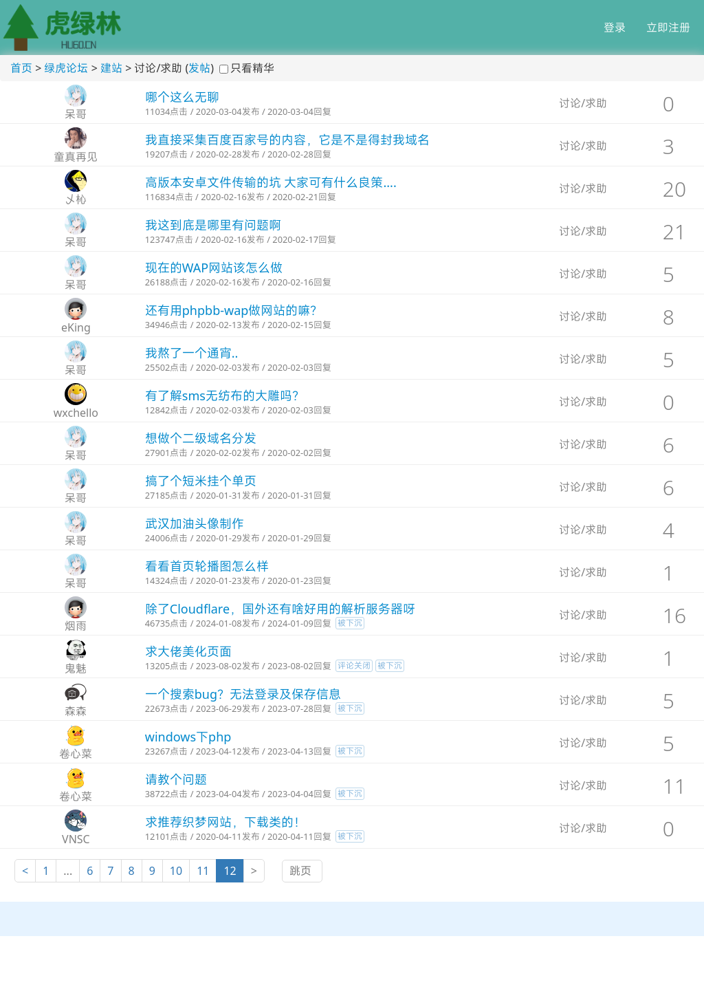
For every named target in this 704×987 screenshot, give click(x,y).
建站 (111, 68)
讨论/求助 (583, 103)
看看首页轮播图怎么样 (207, 566)
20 (674, 189)
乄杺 (76, 199)
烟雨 (76, 625)
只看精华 (252, 68)
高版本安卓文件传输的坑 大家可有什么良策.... (271, 182)
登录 (615, 27)
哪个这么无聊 (182, 97)
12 (229, 870)
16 (674, 615)
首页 (21, 68)
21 (674, 231)
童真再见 (76, 156)
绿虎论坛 (66, 68)
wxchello (76, 412)
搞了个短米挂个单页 (200, 481)
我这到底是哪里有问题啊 (213, 225)
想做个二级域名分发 (200, 438)
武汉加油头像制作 (194, 523)
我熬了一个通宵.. (192, 353)
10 (176, 870)
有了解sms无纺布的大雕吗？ (225, 395)
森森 (76, 711)
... (67, 870)
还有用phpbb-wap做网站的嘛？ (234, 310)
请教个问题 (176, 779)
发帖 (199, 68)
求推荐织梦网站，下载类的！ (225, 822)
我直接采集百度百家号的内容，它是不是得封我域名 (287, 139)
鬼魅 (76, 668)
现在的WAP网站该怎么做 (214, 267)
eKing (76, 327)
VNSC (76, 839)
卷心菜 (75, 753)
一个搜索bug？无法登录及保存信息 (243, 694)
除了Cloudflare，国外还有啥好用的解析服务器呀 (280, 608)
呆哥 (76, 114)
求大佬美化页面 (188, 651)
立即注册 (668, 27)
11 (674, 786)
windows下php (188, 736)
